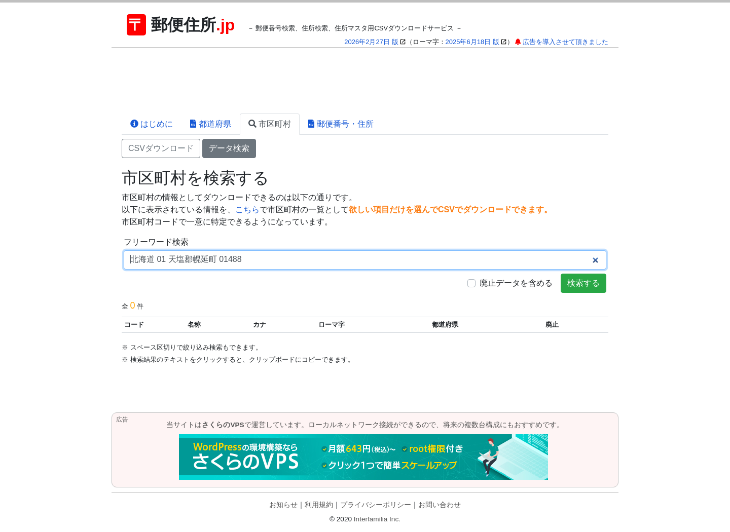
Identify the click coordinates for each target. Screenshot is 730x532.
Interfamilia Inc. (377, 519)
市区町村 (269, 124)
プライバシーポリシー (375, 505)
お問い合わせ (439, 505)
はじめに (151, 124)
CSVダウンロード (161, 148)
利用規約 (319, 505)
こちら (247, 209)
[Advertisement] (365, 80)
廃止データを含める (516, 283)
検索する (583, 283)
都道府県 (210, 124)
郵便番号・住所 (340, 124)
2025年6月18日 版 (472, 42)
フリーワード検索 (156, 242)
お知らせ (283, 505)
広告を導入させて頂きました (565, 42)
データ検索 (229, 148)
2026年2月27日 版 (371, 42)
